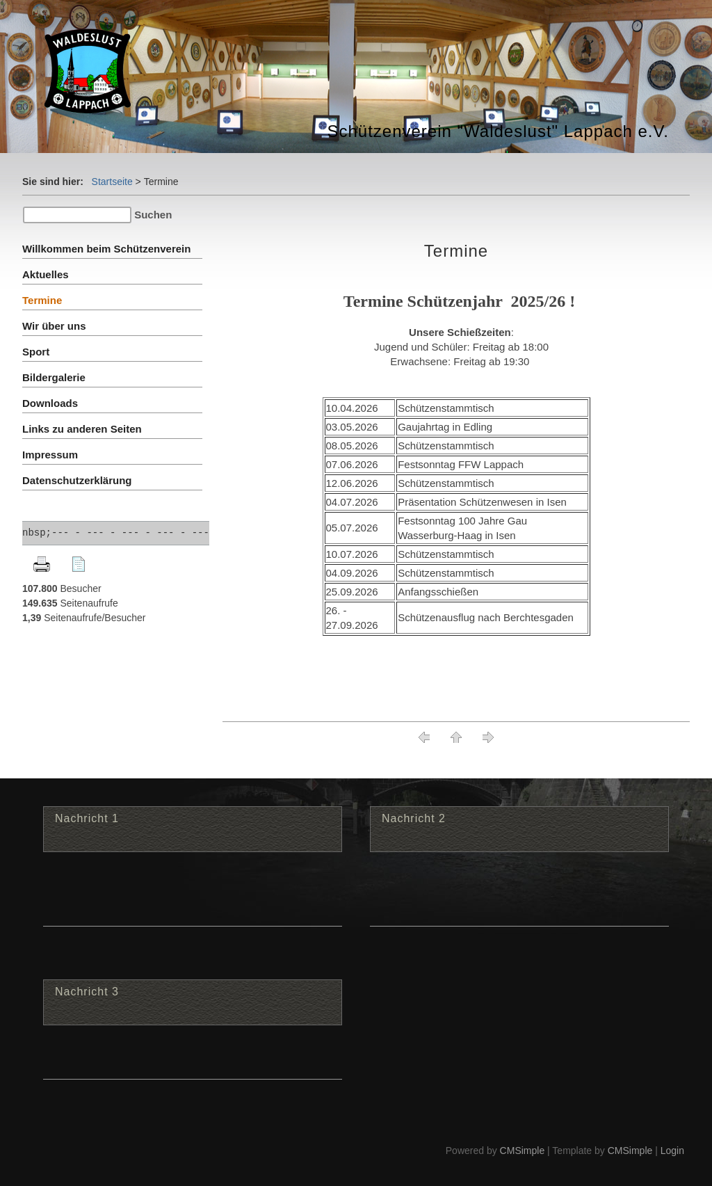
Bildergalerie (54, 377)
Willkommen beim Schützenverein (106, 249)
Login (672, 1150)
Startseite (112, 181)
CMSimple (522, 1150)
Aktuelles (45, 274)
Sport (35, 352)
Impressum (50, 454)
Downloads (50, 403)
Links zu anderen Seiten (82, 429)
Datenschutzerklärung (77, 480)
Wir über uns (54, 326)
